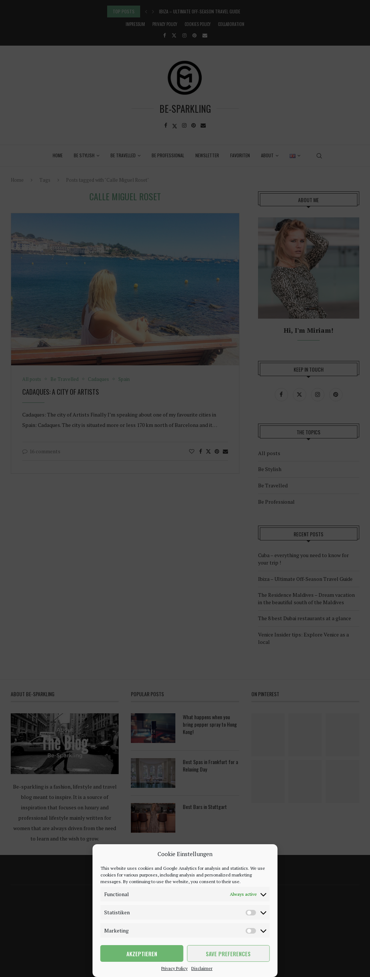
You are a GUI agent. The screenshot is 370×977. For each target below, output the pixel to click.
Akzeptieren (141, 954)
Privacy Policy (174, 968)
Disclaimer (201, 968)
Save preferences (228, 954)
